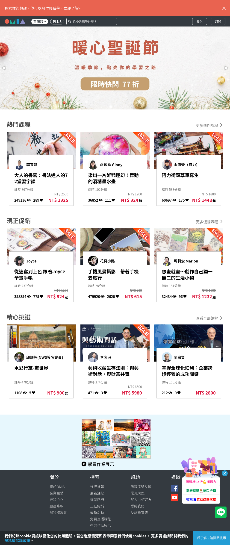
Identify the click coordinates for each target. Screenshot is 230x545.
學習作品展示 (100, 525)
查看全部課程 (207, 318)
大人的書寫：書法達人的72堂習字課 (41, 178)
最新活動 (97, 512)
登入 (200, 21)
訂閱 (218, 21)
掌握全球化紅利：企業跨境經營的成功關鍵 (187, 371)
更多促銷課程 (207, 222)
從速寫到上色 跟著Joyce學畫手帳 (39, 274)
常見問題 (137, 493)
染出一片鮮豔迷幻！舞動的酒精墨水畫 (113, 178)
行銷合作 (56, 499)
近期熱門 (97, 499)
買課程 (39, 21)
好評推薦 (97, 486)
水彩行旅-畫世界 (31, 368)
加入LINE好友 (141, 499)
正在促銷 (97, 506)
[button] (4, 68)
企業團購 (56, 493)
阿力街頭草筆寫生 (180, 175)
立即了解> (72, 8)
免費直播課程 (100, 518)
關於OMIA (57, 486)
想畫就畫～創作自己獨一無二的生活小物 (187, 274)
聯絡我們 (137, 506)
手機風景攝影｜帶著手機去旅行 (113, 274)
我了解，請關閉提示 (211, 538)
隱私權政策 (58, 512)
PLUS (57, 21)
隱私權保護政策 (17, 540)
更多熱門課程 (207, 125)
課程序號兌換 (141, 486)
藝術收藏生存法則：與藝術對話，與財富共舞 (113, 371)
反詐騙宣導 (139, 512)
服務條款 (56, 506)
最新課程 (97, 493)
